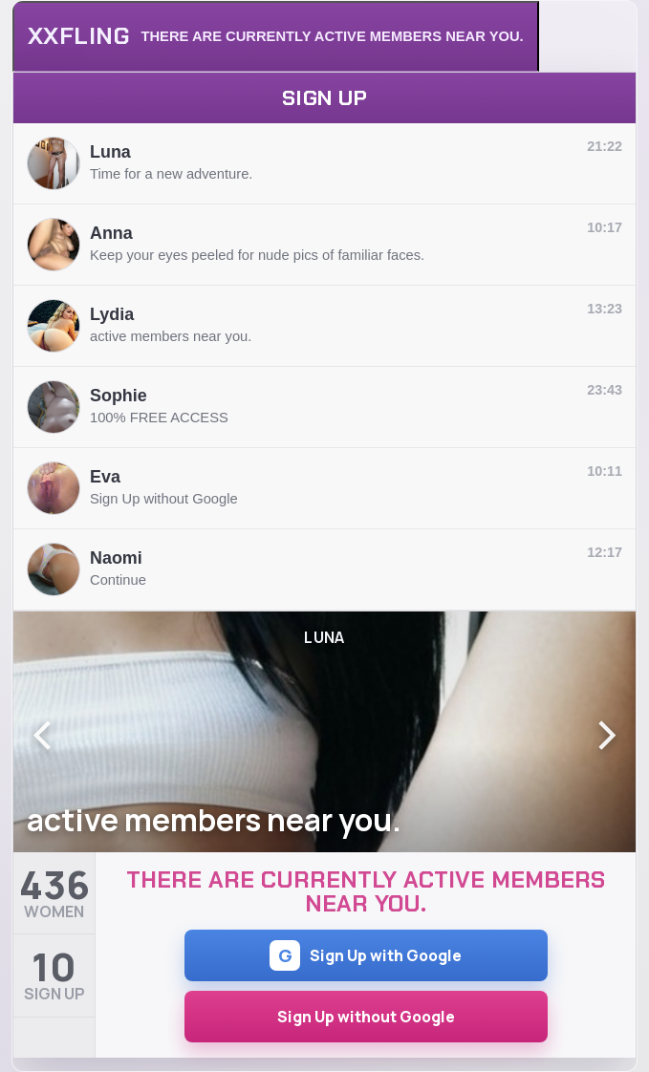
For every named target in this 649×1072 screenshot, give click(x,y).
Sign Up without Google (366, 1016)
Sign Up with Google (366, 955)
